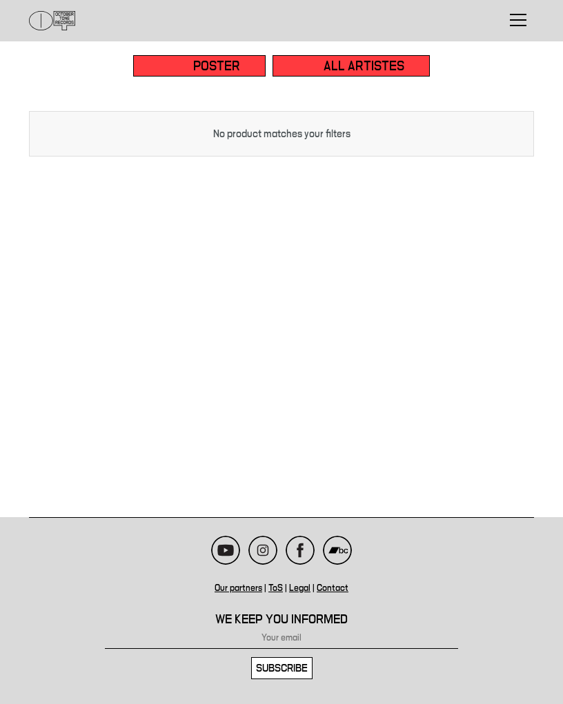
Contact (332, 588)
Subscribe (282, 668)
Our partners (238, 588)
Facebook (300, 550)
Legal (299, 588)
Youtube (225, 550)
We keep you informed (281, 619)
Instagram (262, 550)
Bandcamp (337, 550)
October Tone (52, 20)
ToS (275, 588)
